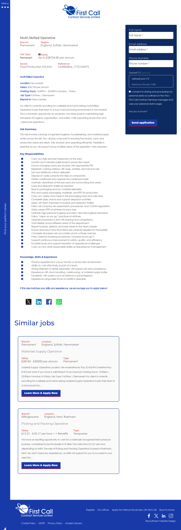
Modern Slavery (73, 523)
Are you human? (138, 111)
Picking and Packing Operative (44, 423)
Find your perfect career (5, 218)
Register (90, 509)
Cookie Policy (28, 523)
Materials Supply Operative (41, 351)
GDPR (41, 523)
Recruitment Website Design (161, 521)
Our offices (103, 509)
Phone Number (139, 58)
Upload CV (139, 72)
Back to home (166, 509)
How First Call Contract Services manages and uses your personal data (151, 99)
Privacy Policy (55, 523)
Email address (138, 44)
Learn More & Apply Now (41, 393)
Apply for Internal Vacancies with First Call (134, 509)
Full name (135, 30)
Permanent (26, 57)
